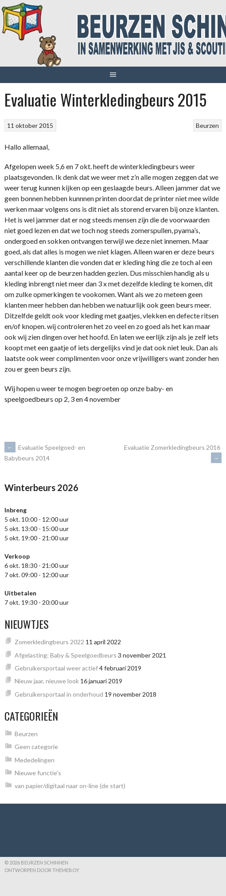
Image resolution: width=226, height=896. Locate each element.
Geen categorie (36, 746)
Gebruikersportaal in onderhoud (59, 694)
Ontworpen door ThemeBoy (41, 870)
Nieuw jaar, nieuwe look (47, 681)
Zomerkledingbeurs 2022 (49, 642)
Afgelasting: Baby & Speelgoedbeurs (66, 655)
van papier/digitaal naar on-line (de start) (70, 785)
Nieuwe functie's (38, 773)
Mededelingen (35, 760)
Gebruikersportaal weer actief (56, 668)
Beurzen (207, 125)
